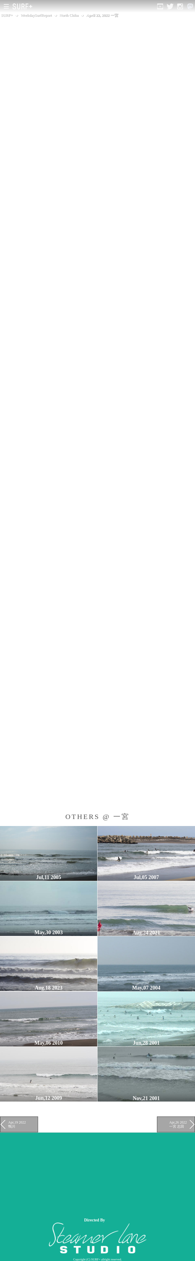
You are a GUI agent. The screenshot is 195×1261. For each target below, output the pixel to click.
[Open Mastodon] (190, 6)
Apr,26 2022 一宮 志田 (178, 1124)
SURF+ (7, 15)
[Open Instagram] (180, 6)
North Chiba (68, 15)
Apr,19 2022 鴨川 (17, 1124)
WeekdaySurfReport (36, 15)
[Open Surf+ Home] (24, 6)
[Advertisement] (97, 1174)
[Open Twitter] (170, 6)
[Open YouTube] (160, 6)
